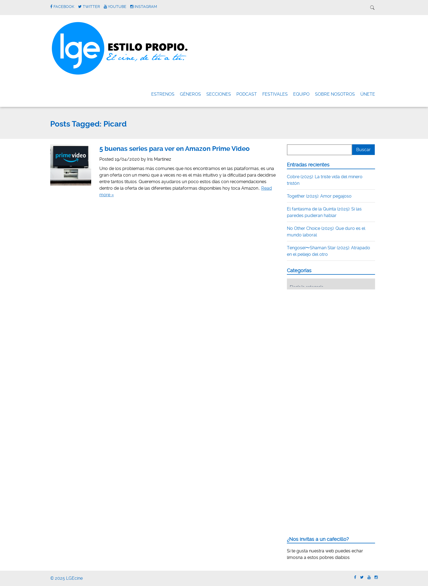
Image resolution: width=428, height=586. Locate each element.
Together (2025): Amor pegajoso (319, 196)
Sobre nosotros (335, 94)
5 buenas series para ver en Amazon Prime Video (174, 149)
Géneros (190, 94)
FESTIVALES (275, 94)
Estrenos (162, 94)
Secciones (218, 94)
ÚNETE (367, 94)
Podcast (246, 94)
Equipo (301, 94)
